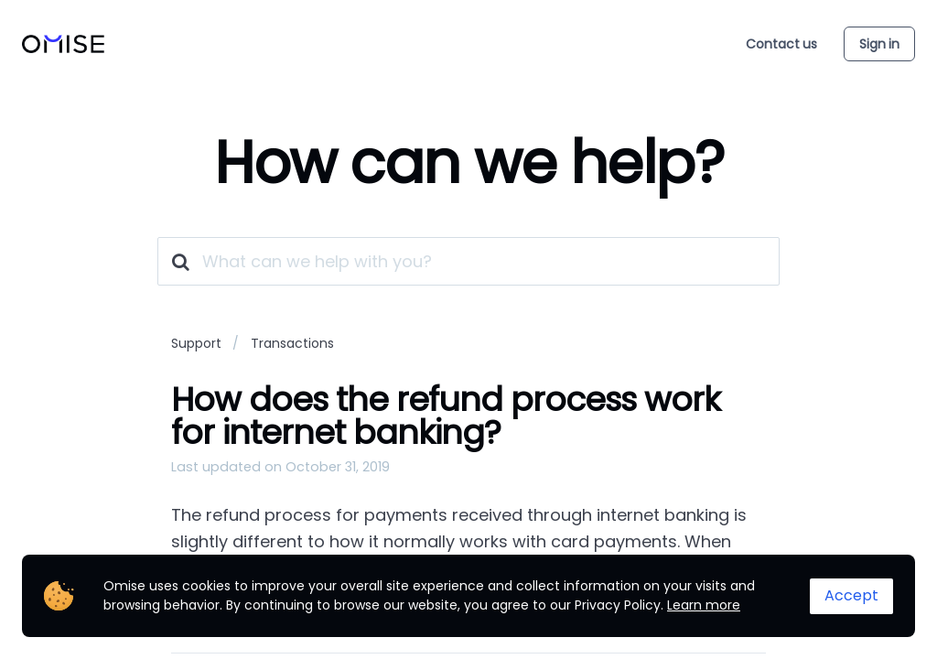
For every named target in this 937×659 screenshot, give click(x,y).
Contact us (781, 44)
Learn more (703, 605)
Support (196, 343)
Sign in (879, 44)
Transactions (292, 343)
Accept (851, 595)
